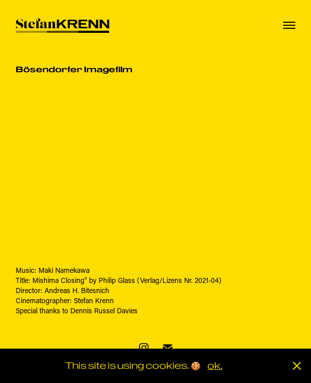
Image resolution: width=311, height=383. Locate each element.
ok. (215, 365)
